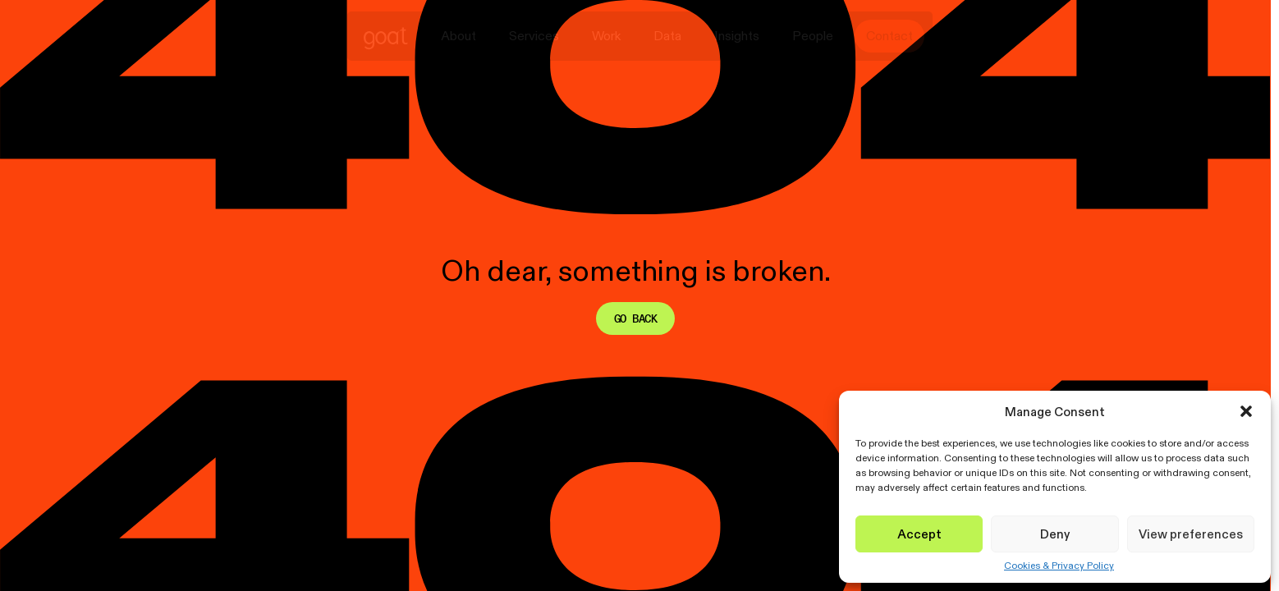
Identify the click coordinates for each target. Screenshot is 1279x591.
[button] (1246, 411)
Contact (889, 36)
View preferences (1191, 534)
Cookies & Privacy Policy (1059, 565)
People (812, 36)
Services (534, 36)
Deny (1055, 534)
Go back (635, 318)
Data (667, 36)
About (458, 36)
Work (606, 36)
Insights (736, 36)
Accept (919, 534)
